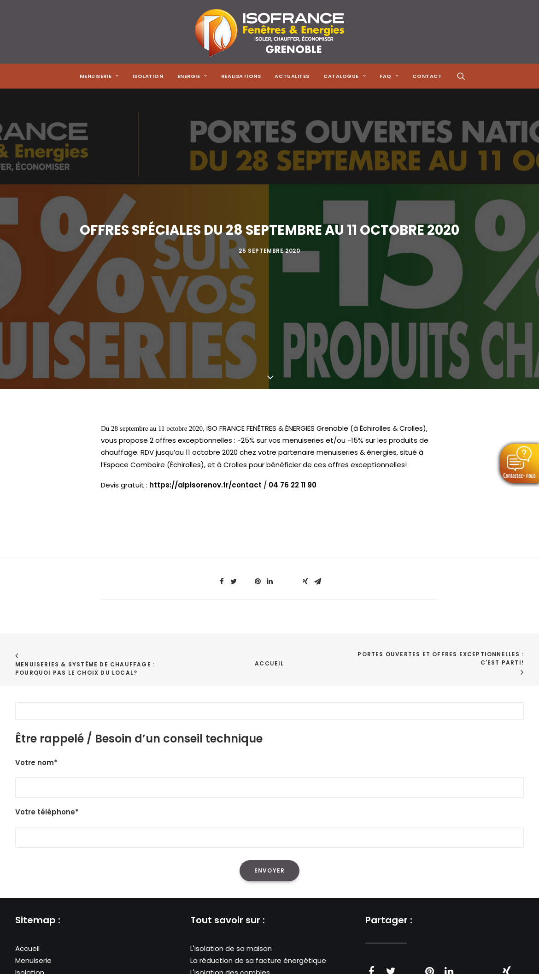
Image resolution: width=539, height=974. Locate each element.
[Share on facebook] (221, 527)
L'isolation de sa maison (231, 893)
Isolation (148, 76)
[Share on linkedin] (269, 527)
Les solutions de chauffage (236, 954)
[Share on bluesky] (293, 524)
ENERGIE (192, 76)
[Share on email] (317, 527)
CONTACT (427, 76)
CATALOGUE (344, 76)
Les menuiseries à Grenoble (237, 966)
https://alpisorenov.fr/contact (205, 430)
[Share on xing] (305, 527)
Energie (27, 930)
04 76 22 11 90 (292, 430)
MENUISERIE (99, 76)
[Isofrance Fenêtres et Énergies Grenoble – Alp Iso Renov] (269, 31)
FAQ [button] (389, 76)
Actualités (32, 954)
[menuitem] (99, 76)
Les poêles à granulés (227, 942)
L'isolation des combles (230, 918)
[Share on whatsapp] (281, 524)
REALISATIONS (241, 76)
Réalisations (36, 942)
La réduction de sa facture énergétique (258, 906)
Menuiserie (33, 906)
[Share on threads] (245, 524)
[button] (461, 76)
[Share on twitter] (233, 527)
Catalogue (34, 966)
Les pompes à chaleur (228, 930)
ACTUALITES (292, 76)
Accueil (269, 609)
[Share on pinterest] (257, 527)
